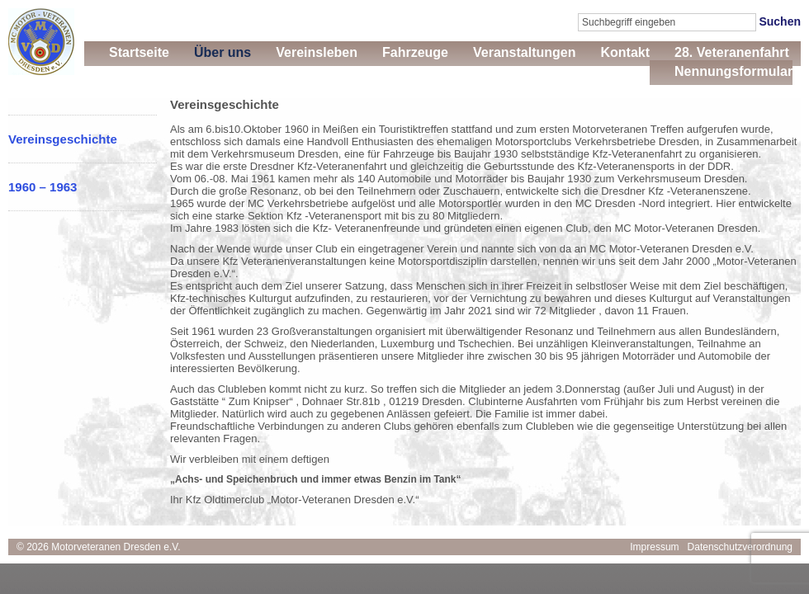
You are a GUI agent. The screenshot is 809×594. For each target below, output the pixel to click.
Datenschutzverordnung (740, 547)
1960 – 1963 (42, 187)
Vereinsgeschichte (62, 139)
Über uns (222, 52)
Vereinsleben (316, 52)
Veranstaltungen (524, 52)
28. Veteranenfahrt (731, 52)
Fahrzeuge (415, 52)
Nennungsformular (733, 71)
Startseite (139, 52)
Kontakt (625, 52)
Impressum (654, 547)
